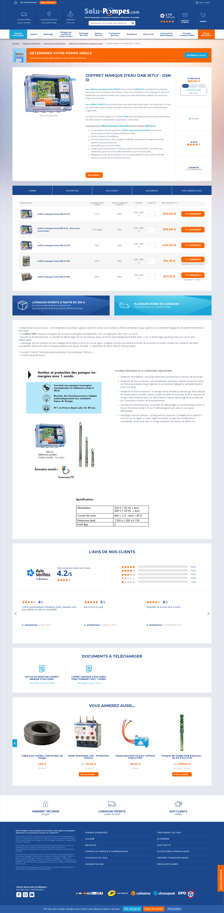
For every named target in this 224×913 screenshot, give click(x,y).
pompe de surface (37, 854)
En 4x (202, 86)
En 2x (185, 86)
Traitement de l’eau (169, 832)
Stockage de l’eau (96, 857)
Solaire (89, 838)
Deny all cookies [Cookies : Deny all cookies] (154, 909)
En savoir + (94, 175)
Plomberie (163, 838)
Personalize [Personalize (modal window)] (174, 909)
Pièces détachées (167, 864)
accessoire (19, 862)
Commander (194, 214)
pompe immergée (25, 856)
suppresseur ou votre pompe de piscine (30, 860)
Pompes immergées (96, 832)
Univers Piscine (94, 864)
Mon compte (202, 2)
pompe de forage (60, 856)
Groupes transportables (173, 857)
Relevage (90, 845)
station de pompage (52, 858)
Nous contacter (48, 2)
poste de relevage (28, 858)
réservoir (60, 860)
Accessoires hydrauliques (173, 851)
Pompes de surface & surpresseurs (106, 851)
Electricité (164, 845)
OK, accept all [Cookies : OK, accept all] (132, 909)
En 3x (193, 86)
